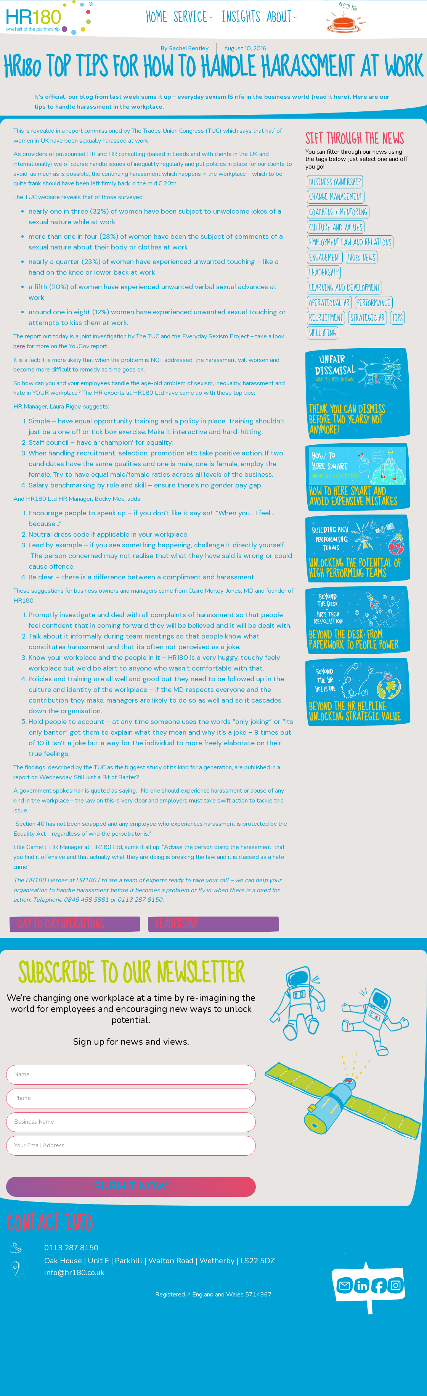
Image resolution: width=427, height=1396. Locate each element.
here (19, 346)
